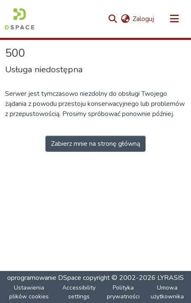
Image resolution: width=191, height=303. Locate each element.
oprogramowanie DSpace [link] (44, 277)
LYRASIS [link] (170, 277)
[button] (19, 18)
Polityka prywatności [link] (123, 292)
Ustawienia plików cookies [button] (29, 292)
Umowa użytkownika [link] (167, 292)
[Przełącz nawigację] (174, 19)
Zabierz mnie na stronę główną (95, 143)
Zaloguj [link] (143, 19)
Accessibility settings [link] (79, 292)
